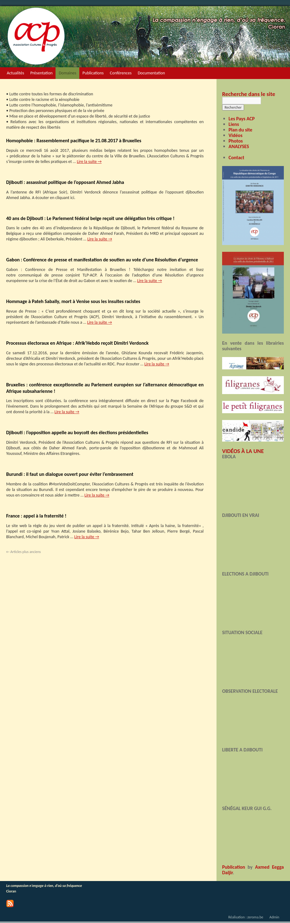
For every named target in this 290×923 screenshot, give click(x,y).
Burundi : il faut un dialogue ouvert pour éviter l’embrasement (69, 474)
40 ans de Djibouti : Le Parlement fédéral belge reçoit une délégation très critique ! (90, 218)
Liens (234, 124)
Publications (93, 73)
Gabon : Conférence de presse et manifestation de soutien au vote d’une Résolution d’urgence (102, 260)
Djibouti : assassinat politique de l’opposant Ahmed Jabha (65, 182)
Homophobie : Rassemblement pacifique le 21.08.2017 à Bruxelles (73, 140)
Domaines (67, 73)
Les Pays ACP (242, 119)
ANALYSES (239, 146)
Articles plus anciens (23, 552)
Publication (233, 867)
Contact (236, 157)
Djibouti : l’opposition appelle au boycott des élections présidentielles (77, 432)
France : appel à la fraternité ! (36, 516)
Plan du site (240, 130)
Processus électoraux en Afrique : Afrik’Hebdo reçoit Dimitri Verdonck (77, 343)
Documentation (151, 73)
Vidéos (235, 135)
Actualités (15, 73)
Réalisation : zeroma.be (245, 917)
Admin (274, 917)
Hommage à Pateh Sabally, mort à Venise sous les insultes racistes (73, 301)
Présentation (41, 73)
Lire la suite (89, 161)
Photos (236, 141)
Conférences (120, 73)
